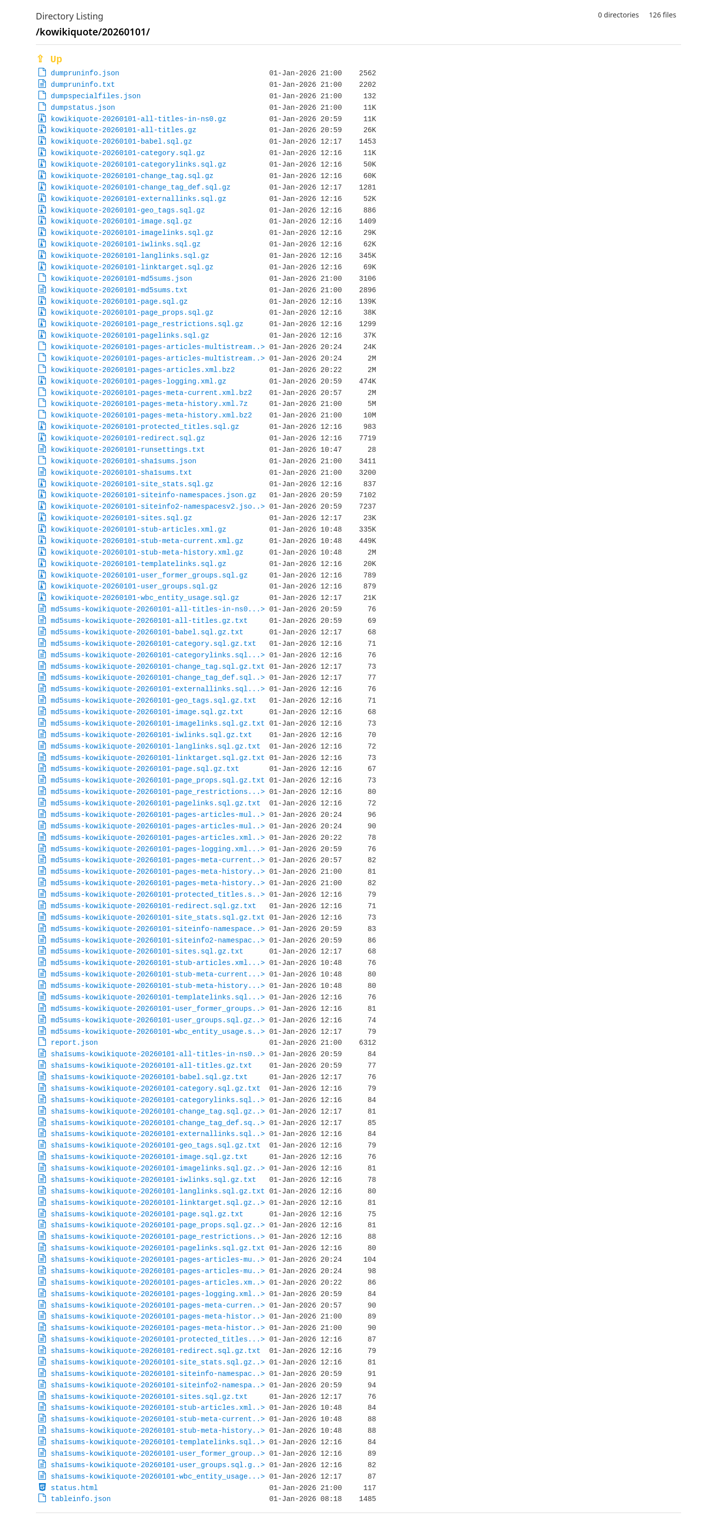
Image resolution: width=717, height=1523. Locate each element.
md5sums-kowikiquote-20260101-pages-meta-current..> (158, 860)
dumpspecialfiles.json (96, 96)
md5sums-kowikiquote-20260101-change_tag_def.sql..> (158, 677)
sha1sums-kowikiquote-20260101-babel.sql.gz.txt (149, 1077)
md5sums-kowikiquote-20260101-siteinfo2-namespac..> (158, 940)
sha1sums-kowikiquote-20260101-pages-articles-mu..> (158, 1259)
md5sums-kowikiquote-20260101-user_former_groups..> (158, 1008)
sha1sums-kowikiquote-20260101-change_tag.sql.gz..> (158, 1111)
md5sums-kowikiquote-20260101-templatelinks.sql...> (158, 997)
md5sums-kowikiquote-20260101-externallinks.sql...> (158, 689)
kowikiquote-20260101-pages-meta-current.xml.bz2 (151, 392)
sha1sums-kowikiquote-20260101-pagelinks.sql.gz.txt (158, 1248)
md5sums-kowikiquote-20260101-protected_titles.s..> (158, 894)
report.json (74, 1042)
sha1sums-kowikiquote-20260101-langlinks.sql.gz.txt (158, 1191)
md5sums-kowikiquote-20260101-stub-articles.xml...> (158, 962)
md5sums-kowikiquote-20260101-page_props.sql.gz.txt (158, 780)
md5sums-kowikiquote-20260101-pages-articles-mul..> (158, 814)
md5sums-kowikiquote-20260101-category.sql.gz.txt (153, 643)
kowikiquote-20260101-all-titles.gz (124, 130)
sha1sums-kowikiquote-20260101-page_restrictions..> (158, 1236)
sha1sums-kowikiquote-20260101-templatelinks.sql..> (158, 1442)
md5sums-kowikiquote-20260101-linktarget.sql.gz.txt (158, 757)
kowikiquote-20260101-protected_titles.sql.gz (145, 426)
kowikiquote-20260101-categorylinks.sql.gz (139, 164)
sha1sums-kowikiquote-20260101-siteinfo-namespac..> (158, 1373)
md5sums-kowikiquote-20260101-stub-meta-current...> (158, 974)
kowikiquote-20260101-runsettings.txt (128, 449)
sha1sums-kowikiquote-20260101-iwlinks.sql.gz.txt (153, 1179)
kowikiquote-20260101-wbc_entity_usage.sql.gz (145, 597)
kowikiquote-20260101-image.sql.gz (121, 221)
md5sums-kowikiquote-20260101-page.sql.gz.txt (145, 768)
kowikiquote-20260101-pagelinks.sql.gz (130, 335)
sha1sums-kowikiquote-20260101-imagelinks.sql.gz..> (158, 1168)
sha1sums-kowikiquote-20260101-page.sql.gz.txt (147, 1214)
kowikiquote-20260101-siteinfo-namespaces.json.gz (153, 495)
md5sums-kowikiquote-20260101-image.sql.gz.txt (147, 712)
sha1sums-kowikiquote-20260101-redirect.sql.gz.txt (155, 1350)
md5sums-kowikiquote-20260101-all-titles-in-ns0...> (158, 609)
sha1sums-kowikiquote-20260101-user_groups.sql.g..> (158, 1465)
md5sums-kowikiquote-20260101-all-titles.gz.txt (149, 620)
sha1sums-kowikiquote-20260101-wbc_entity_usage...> (158, 1476)
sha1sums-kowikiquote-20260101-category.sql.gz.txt (155, 1088)
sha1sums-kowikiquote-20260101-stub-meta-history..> (158, 1430)
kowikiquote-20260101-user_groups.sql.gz (134, 586)
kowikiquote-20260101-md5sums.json (121, 278)
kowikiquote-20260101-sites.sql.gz (121, 518)
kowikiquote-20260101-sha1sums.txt (121, 472)
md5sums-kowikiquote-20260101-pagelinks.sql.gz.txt (155, 803)
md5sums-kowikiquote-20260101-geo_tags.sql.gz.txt (153, 700)
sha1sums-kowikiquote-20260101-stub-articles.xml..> (158, 1407)
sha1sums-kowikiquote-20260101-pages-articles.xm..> (158, 1282)
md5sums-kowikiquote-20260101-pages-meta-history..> (158, 871)
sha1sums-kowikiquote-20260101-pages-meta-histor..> (158, 1316)
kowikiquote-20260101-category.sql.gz (128, 153)
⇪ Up (49, 59)
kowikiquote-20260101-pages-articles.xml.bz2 (143, 370)
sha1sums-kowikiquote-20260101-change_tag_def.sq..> (158, 1123)
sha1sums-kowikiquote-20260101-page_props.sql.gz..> (158, 1225)
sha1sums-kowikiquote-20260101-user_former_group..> (158, 1453)
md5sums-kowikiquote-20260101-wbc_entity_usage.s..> (158, 1031)
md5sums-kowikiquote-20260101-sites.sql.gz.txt (147, 951)
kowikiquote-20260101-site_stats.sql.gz (132, 484)
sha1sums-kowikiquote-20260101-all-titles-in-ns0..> (158, 1054)
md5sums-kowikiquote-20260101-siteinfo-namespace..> (158, 929)
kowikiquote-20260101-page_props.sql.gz (132, 312)
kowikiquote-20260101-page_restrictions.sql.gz (147, 324)
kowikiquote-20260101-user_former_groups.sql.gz (149, 575)
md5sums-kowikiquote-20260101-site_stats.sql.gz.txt (158, 917)
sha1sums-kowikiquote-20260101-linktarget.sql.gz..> (158, 1202)
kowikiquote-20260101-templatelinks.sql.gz (139, 564)
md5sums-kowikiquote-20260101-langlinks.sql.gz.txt (155, 746)
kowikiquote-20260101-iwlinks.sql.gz (126, 244)
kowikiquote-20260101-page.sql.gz (119, 301)
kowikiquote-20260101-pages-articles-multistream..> (158, 347)
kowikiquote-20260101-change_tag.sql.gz (132, 176)
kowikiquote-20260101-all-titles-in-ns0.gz (139, 119)
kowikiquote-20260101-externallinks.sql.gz (139, 198)
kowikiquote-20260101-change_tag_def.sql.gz (141, 187)
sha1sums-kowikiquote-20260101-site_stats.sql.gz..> (158, 1362)
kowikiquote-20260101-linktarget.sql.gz (132, 267)
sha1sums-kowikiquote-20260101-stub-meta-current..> (158, 1419)
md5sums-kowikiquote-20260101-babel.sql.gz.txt (147, 632)
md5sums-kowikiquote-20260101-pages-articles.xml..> (158, 837)
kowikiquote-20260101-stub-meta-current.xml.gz (147, 541)
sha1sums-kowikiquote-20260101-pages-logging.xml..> (158, 1294)
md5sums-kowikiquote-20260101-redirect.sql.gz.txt (153, 906)
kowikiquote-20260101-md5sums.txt (119, 290)
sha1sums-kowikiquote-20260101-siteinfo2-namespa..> (158, 1385)
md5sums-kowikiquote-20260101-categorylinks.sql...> (158, 655)
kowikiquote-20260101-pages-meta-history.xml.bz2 (151, 415)
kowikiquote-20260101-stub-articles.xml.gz (139, 529)
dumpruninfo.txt (83, 84)
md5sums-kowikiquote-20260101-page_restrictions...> (158, 791)
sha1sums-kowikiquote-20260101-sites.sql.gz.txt (149, 1396)
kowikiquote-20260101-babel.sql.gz (121, 141)
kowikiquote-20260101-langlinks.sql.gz (130, 255)
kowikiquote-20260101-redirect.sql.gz (128, 438)
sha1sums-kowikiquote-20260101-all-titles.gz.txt (151, 1065)
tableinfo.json (81, 1499)
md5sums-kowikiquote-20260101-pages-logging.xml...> (158, 849)
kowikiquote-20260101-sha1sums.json (124, 461)
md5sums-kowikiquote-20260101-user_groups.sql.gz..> (158, 1020)
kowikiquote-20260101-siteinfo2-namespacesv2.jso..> (158, 506)
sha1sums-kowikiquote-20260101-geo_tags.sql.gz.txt (155, 1145)
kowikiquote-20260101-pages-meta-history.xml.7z (149, 403)
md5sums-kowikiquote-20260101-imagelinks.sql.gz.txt (158, 723)
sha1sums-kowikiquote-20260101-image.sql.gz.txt (149, 1156)
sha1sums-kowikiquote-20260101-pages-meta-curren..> (158, 1305)
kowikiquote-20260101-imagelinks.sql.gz (132, 232)
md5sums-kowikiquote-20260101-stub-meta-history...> (158, 985)
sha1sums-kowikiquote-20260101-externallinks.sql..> (158, 1134)
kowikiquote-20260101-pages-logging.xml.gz (139, 381)
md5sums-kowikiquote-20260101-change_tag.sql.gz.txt (158, 666)
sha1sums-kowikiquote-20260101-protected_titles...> (158, 1339)
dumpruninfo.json (85, 73)
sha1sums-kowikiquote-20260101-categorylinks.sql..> (158, 1100)
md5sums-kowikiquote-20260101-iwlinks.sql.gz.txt (151, 735)
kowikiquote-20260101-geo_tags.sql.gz (128, 210)
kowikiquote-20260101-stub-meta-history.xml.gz (147, 552)
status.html (74, 1488)
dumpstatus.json (83, 107)
